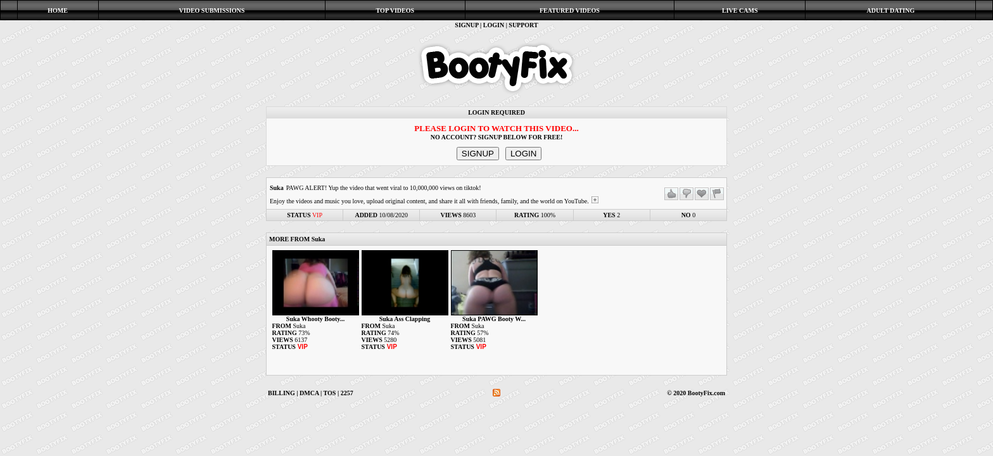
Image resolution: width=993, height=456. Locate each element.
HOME (57, 10)
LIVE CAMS (739, 10)
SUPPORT (523, 25)
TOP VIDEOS (395, 10)
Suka (277, 187)
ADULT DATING (891, 10)
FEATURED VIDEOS (570, 10)
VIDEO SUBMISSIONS (212, 10)
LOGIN (493, 25)
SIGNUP (466, 25)
